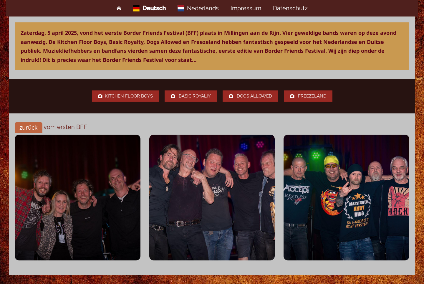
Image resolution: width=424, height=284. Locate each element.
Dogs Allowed (250, 96)
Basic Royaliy (190, 96)
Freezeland (308, 96)
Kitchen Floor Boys (125, 96)
